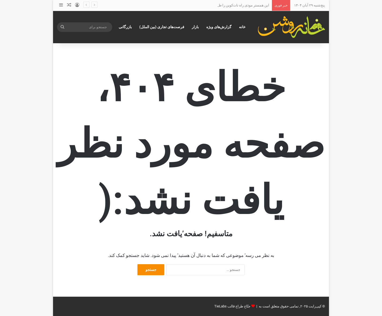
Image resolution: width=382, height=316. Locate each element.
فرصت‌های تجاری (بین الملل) (161, 27)
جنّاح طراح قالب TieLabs (232, 306)
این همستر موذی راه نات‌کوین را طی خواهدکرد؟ (234, 5)
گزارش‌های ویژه (218, 27)
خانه (242, 27)
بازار (195, 27)
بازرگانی (125, 27)
